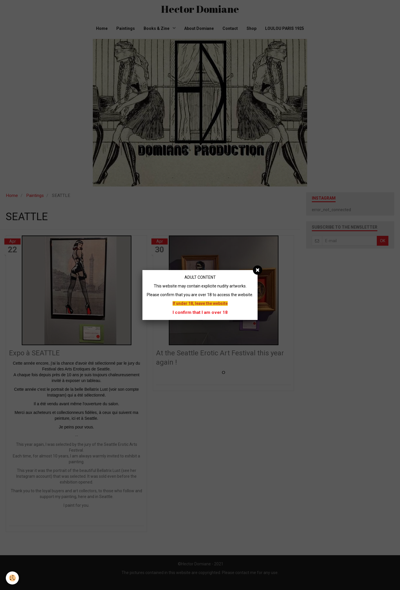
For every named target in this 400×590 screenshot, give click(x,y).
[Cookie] (12, 577)
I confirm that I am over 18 (200, 312)
